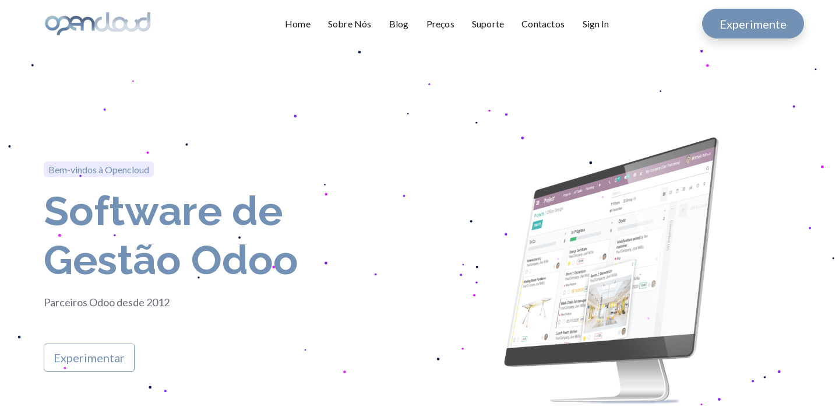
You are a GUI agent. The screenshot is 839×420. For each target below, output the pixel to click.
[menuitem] (302, 23)
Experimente (753, 24)
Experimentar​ (89, 358)
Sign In (596, 23)
